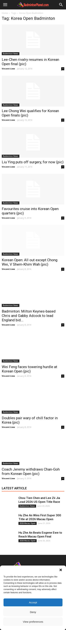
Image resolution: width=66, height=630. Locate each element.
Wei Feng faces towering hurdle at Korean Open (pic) (29, 369)
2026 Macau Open (28, 523)
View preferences (33, 621)
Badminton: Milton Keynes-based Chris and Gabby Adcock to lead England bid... (29, 315)
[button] (60, 570)
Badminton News (10, 53)
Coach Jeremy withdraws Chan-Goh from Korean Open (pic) (31, 471)
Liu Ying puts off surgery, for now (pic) (33, 162)
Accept (33, 602)
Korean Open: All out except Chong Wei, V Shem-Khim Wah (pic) (29, 262)
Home (5, 13)
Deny (33, 612)
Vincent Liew (8, 68)
